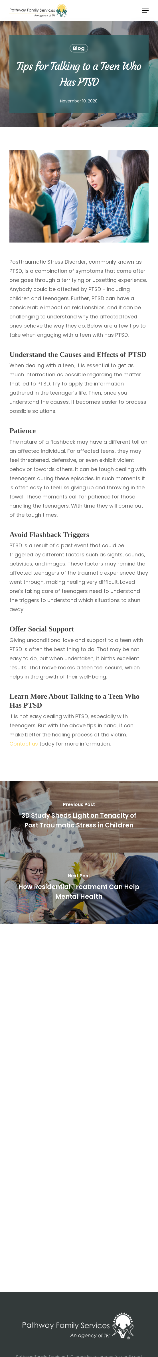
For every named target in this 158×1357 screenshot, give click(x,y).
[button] (145, 10)
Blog (79, 48)
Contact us (23, 743)
